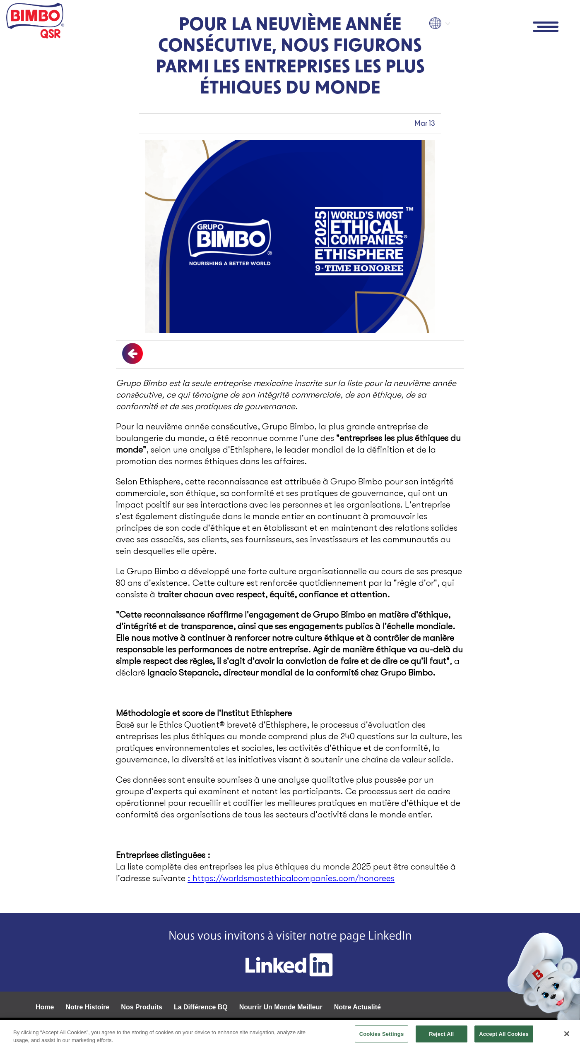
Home (45, 1007)
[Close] (567, 1036)
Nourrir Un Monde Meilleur (280, 1007)
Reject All (441, 1036)
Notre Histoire (88, 1007)
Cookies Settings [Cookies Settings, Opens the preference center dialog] (381, 1036)
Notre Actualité (357, 1007)
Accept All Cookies (504, 1036)
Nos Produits (141, 1007)
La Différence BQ (201, 1007)
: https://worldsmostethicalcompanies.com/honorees (291, 878)
